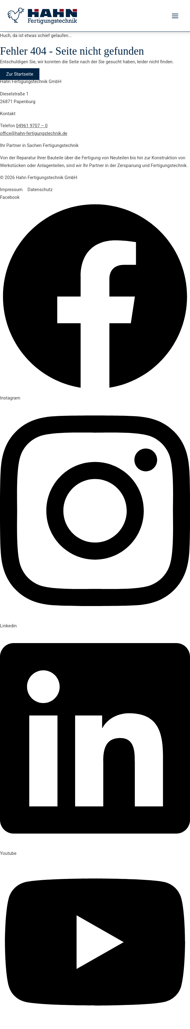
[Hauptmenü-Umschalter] (175, 16)
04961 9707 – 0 (31, 125)
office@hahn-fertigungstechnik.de (33, 133)
